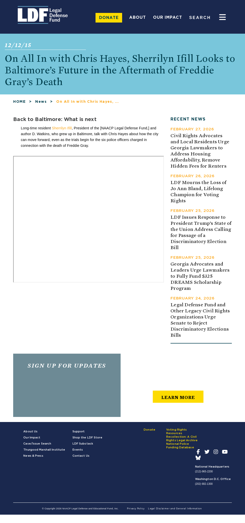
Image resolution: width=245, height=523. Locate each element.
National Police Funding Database (180, 447)
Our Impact (167, 17)
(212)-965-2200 (204, 473)
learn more (178, 399)
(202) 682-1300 (204, 485)
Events (77, 451)
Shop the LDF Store (87, 439)
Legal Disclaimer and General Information (175, 510)
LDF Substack (82, 445)
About (137, 17)
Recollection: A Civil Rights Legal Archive (182, 440)
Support (78, 433)
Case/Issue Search (37, 445)
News (41, 103)
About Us (30, 433)
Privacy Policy (135, 510)
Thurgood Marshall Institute (44, 451)
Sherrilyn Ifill (62, 130)
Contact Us (80, 457)
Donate (109, 18)
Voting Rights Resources (176, 433)
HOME (19, 103)
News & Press (33, 457)
